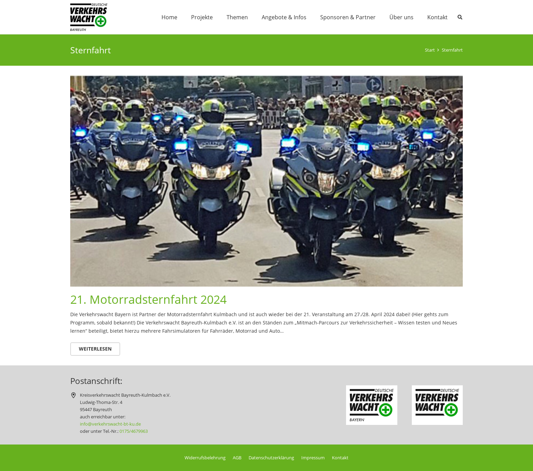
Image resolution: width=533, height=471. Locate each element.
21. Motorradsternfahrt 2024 (148, 299)
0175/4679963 (133, 431)
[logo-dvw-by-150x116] (371, 405)
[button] (459, 17)
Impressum (313, 458)
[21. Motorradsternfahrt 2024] (266, 79)
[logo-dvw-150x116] (437, 405)
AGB (237, 458)
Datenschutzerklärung (271, 458)
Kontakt (340, 458)
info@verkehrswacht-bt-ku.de (110, 424)
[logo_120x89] (88, 17)
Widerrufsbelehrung (205, 458)
